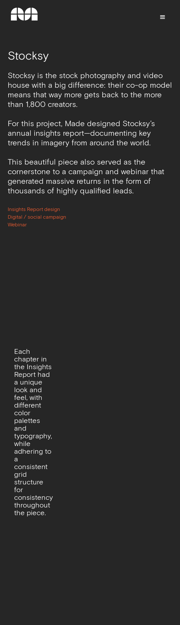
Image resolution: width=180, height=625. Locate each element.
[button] (162, 17)
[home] (24, 17)
